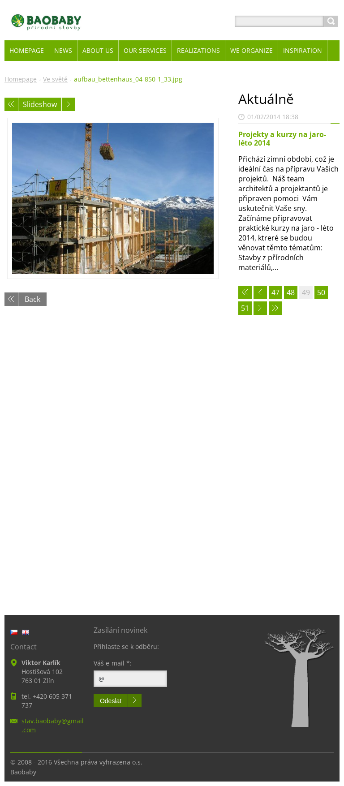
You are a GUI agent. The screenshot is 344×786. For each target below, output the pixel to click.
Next (68, 104)
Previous (11, 104)
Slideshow (40, 104)
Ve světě (55, 79)
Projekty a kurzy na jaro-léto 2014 (282, 138)
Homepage (20, 79)
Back (32, 299)
